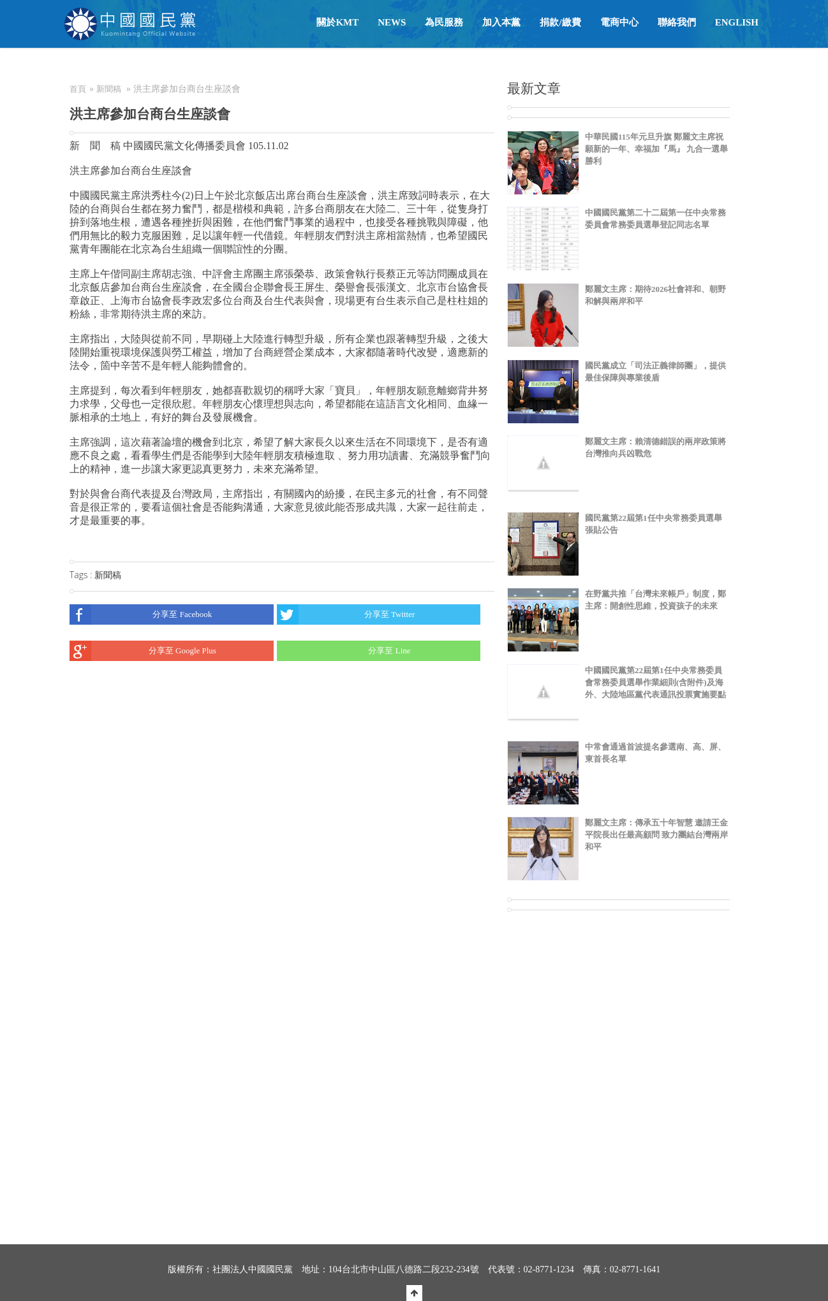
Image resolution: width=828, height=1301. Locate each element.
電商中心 (619, 22)
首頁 (78, 89)
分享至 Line (344, 651)
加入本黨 (501, 22)
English (736, 22)
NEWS (392, 22)
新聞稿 (108, 89)
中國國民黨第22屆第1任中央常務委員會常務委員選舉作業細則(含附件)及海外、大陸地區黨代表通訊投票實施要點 (655, 682)
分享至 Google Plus (143, 651)
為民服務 (444, 22)
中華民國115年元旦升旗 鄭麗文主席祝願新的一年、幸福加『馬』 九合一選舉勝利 (656, 149)
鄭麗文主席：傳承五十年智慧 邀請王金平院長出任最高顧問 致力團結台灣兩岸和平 (656, 835)
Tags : (82, 575)
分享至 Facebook (141, 614)
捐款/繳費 (560, 22)
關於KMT (337, 22)
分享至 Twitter (346, 614)
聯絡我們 (677, 22)
